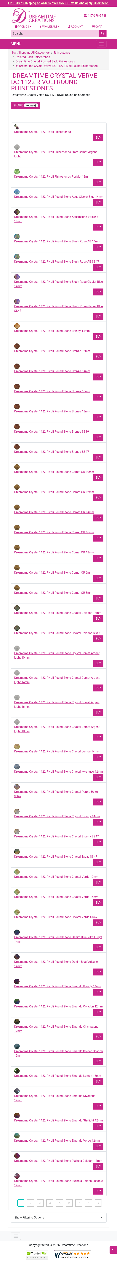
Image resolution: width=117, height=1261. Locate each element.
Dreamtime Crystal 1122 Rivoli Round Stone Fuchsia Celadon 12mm (58, 1161)
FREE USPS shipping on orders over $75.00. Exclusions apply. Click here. (58, 3)
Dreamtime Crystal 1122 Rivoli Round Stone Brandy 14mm (52, 331)
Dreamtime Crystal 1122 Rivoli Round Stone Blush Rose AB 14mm (57, 241)
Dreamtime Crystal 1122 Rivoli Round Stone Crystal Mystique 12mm (58, 771)
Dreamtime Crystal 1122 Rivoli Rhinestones (42, 132)
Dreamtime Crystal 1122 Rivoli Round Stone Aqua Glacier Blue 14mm (58, 196)
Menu (16, 44)
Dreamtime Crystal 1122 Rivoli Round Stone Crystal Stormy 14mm (57, 816)
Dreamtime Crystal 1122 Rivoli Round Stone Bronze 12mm (52, 351)
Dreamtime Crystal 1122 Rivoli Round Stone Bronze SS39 (51, 431)
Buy (98, 137)
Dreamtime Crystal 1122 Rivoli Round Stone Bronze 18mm (52, 411)
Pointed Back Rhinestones (33, 57)
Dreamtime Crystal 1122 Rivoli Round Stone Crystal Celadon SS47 (57, 633)
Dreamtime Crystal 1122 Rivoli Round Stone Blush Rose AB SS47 (56, 261)
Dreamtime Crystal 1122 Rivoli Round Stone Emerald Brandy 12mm (57, 986)
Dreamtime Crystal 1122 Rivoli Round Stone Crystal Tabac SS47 (55, 856)
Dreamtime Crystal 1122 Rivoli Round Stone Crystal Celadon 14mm (57, 613)
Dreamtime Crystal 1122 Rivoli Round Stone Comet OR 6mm (53, 572)
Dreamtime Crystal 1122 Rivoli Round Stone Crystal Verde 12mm (56, 876)
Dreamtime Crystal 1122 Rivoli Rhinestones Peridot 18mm (52, 176)
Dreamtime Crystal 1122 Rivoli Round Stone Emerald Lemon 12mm (57, 1076)
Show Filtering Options (29, 1217)
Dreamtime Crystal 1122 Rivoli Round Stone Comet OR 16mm (54, 532)
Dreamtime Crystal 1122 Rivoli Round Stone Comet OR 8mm (53, 592)
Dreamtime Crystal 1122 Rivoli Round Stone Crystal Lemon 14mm (57, 751)
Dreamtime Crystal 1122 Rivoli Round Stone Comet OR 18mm (54, 552)
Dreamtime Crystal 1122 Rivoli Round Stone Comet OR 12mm (54, 492)
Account (75, 26)
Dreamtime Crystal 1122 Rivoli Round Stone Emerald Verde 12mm (57, 1140)
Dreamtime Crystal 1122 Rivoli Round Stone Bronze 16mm (52, 391)
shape (25, 105)
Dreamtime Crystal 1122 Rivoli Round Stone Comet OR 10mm (54, 472)
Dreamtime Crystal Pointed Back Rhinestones (45, 61)
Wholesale (48, 26)
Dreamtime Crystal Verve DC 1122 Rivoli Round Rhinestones (57, 66)
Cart (97, 26)
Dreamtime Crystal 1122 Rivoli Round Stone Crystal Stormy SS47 (56, 836)
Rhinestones (62, 52)
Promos (22, 26)
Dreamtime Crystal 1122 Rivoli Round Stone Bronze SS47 (51, 451)
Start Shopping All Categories (30, 52)
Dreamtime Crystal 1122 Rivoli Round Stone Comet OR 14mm (54, 512)
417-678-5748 (95, 15)
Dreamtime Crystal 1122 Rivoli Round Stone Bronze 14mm (52, 371)
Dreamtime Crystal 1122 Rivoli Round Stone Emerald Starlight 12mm (58, 1120)
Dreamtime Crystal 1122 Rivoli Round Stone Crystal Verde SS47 (55, 917)
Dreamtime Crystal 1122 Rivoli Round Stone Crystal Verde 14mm (56, 897)
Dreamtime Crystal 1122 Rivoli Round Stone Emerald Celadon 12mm (58, 1006)
